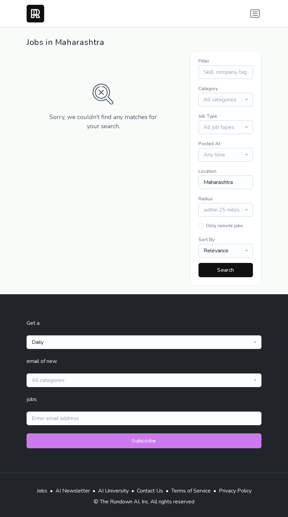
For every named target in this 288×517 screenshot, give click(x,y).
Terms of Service (191, 491)
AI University (113, 491)
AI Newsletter (72, 491)
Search (225, 270)
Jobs (42, 491)
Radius (205, 199)
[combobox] (225, 99)
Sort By (206, 239)
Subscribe (144, 441)
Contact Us (150, 491)
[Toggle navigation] (255, 13)
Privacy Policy (235, 491)
